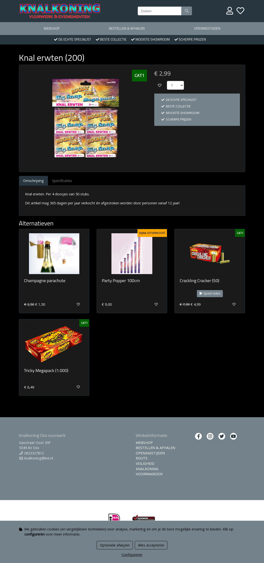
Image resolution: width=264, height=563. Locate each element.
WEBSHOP (51, 28)
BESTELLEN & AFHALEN (127, 28)
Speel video (210, 293)
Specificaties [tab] (62, 180)
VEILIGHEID (145, 463)
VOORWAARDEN (149, 474)
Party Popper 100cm (121, 280)
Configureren (132, 554)
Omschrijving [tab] (33, 180)
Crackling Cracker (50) (199, 280)
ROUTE (141, 458)
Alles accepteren (151, 545)
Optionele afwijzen (115, 545)
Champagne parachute (44, 280)
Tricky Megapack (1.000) (46, 370)
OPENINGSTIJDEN (207, 28)
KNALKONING (147, 469)
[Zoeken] (160, 11)
